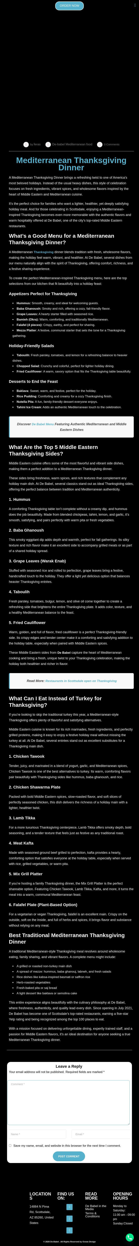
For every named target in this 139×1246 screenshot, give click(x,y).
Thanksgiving (44, 252)
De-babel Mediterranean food (72, 144)
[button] (135, 5)
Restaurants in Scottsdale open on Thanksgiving (81, 681)
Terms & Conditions (92, 1215)
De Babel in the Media (95, 1207)
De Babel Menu (43, 424)
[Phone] (130, 1237)
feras (37, 144)
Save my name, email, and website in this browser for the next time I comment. (67, 1145)
